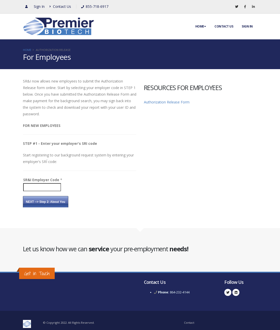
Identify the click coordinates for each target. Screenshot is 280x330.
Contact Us (60, 6)
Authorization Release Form (167, 102)
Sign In (39, 6)
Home (200, 26)
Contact (189, 322)
